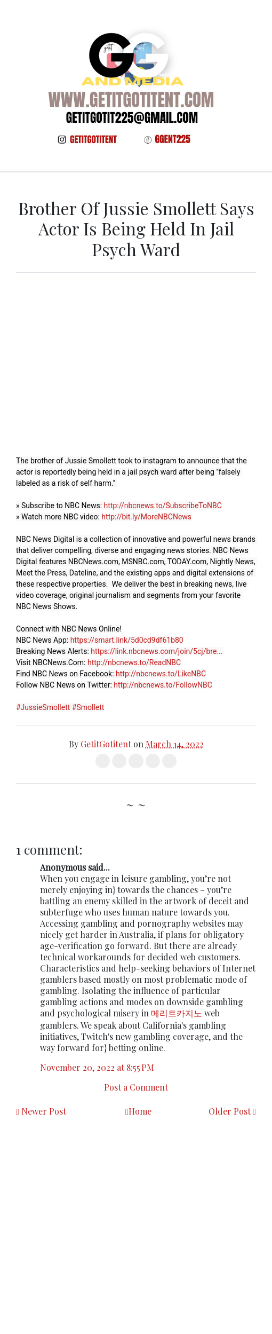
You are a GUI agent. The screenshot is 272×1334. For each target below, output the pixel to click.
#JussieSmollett (43, 707)
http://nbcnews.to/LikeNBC (161, 673)
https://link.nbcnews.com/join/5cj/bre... (156, 651)
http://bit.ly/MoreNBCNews (146, 516)
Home (140, 1111)
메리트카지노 (176, 1013)
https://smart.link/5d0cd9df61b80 (126, 640)
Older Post (230, 1111)
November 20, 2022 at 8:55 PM (97, 1067)
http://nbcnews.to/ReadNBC (134, 662)
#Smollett (88, 707)
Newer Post (43, 1111)
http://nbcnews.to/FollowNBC (163, 685)
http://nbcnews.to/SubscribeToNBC (163, 505)
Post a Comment (136, 1087)
